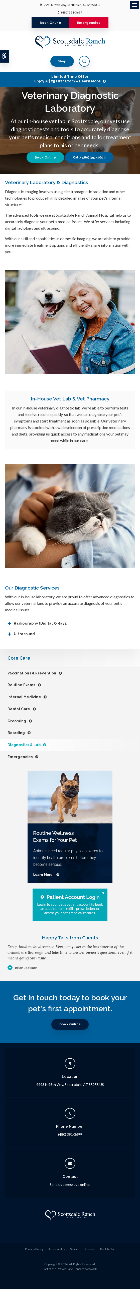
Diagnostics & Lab (24, 745)
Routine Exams (21, 685)
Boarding (16, 733)
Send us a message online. (70, 1184)
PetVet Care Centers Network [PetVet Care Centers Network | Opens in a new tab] (77, 1269)
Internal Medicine (24, 697)
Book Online (50, 23)
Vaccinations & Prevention (32, 673)
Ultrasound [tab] (24, 634)
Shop (62, 61)
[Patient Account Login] (70, 905)
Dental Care (19, 709)
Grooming (17, 721)
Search (74, 1249)
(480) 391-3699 (71, 12)
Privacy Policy (34, 1249)
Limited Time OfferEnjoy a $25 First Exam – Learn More (67, 79)
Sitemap (89, 1249)
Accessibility (56, 1249)
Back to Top (107, 1249)
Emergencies (88, 23)
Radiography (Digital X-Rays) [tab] (41, 623)
